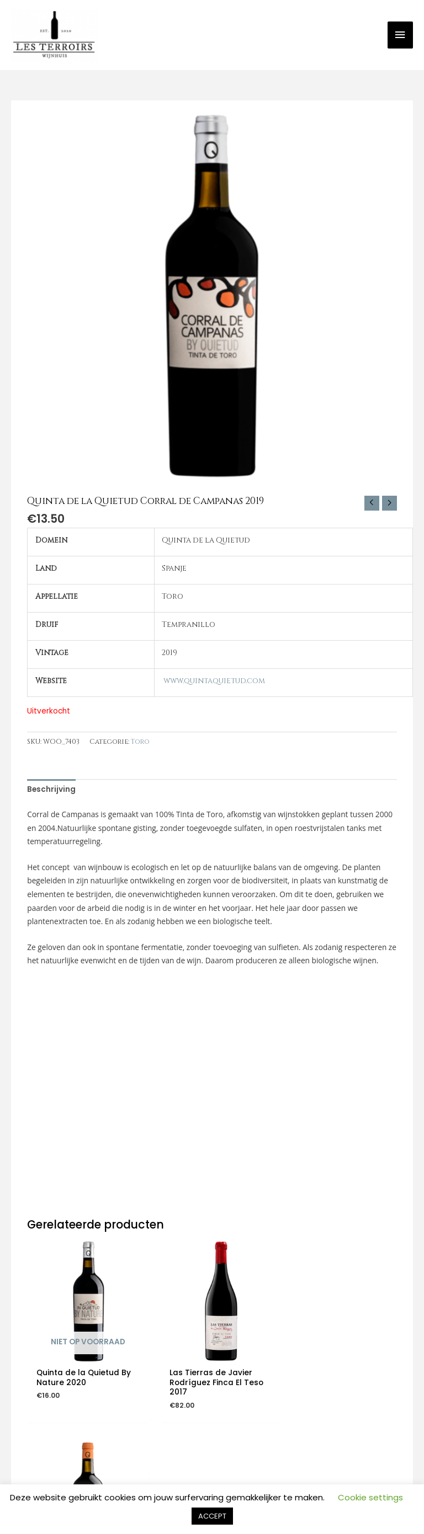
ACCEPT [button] (212, 1516)
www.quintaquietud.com (214, 682)
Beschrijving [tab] (51, 790)
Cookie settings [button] (370, 1497)
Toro (140, 743)
